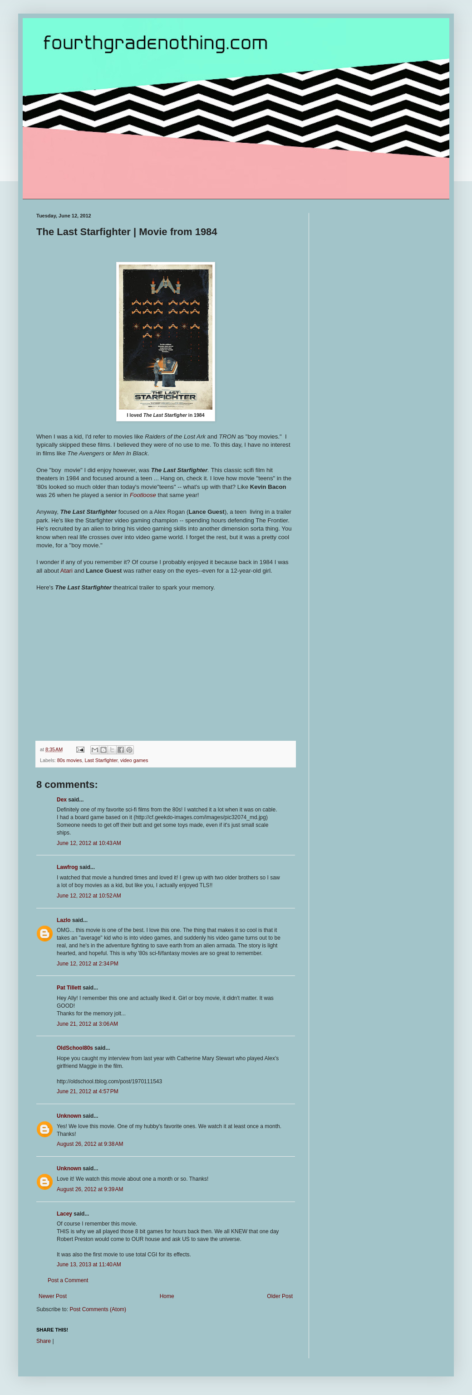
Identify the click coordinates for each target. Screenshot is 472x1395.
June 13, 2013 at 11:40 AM (89, 1264)
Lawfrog (67, 867)
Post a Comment (68, 1280)
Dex (62, 799)
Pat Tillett (69, 988)
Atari (66, 570)
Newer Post (53, 1296)
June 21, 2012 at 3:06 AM (87, 1024)
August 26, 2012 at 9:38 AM (90, 1144)
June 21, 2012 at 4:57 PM (87, 1091)
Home (167, 1296)
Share (43, 1341)
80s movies (69, 760)
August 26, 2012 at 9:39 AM (90, 1189)
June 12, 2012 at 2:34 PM (87, 964)
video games (134, 760)
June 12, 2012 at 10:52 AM (89, 896)
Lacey (64, 1214)
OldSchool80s (75, 1048)
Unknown (69, 1116)
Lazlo (64, 920)
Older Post (280, 1296)
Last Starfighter (101, 760)
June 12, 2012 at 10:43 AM (89, 843)
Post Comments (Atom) (97, 1309)
